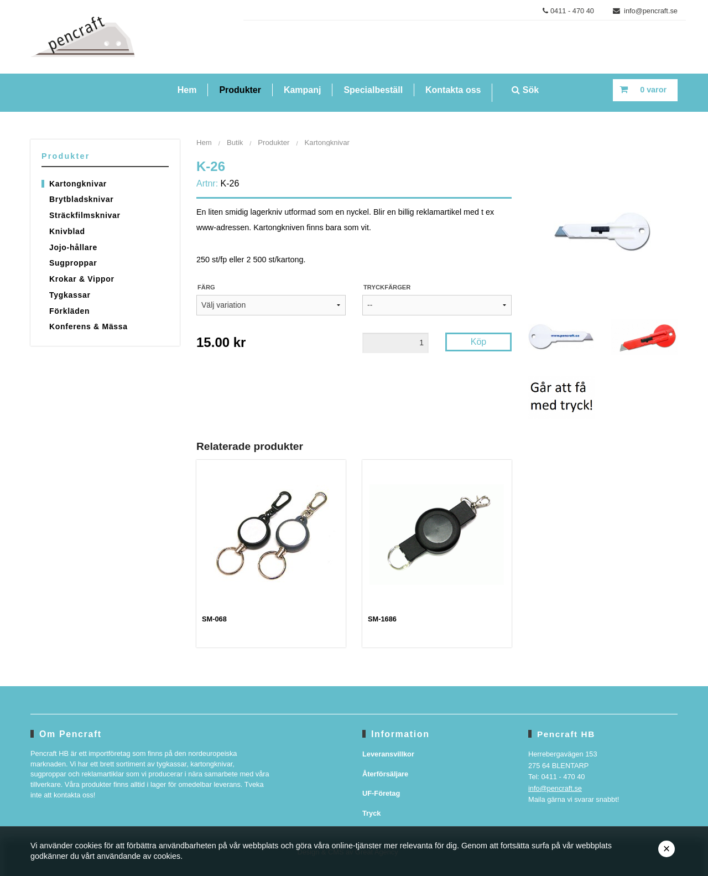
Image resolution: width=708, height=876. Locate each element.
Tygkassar (70, 295)
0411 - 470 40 (568, 11)
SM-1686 (382, 619)
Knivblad (67, 231)
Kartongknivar (78, 183)
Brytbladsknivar (81, 199)
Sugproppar (73, 262)
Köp (478, 341)
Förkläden (69, 311)
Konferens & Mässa (88, 326)
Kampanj (302, 90)
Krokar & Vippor (81, 278)
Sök (525, 90)
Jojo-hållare (73, 247)
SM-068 (214, 619)
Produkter (240, 90)
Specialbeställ (373, 90)
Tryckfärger (386, 287)
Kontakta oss (453, 90)
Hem (187, 90)
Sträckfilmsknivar (85, 215)
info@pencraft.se (645, 11)
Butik (235, 142)
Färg (206, 287)
